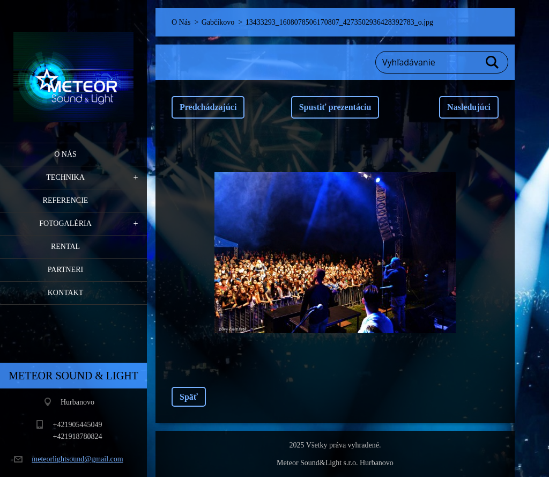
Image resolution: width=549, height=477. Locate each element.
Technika (65, 177)
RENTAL (65, 247)
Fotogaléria (65, 223)
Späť (189, 396)
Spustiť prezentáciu (335, 107)
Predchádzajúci (208, 107)
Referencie (65, 200)
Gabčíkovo (218, 22)
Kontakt (66, 293)
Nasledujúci (469, 107)
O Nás (65, 154)
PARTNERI (65, 270)
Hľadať (493, 62)
